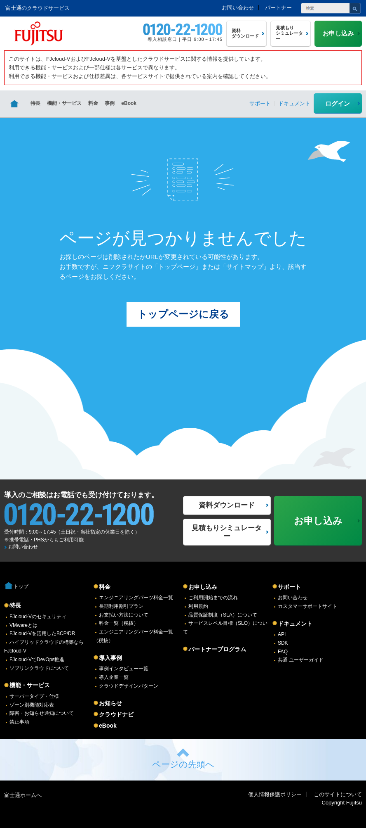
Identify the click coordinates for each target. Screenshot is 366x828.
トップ (21, 586)
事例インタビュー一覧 (123, 668)
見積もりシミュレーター (227, 532)
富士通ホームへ (23, 795)
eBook (128, 103)
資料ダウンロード (227, 505)
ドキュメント (295, 623)
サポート (289, 587)
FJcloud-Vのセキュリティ (37, 616)
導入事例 (110, 658)
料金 (93, 103)
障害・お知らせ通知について (41, 713)
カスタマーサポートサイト (307, 606)
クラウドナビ (116, 714)
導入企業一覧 (114, 677)
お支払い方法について (123, 615)
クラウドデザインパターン (128, 686)
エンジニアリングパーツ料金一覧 (136, 597)
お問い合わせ (238, 8)
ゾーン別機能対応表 (31, 705)
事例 (110, 103)
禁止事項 (19, 722)
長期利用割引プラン (121, 606)
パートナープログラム (217, 649)
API (282, 634)
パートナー (278, 8)
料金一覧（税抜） (118, 623)
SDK (283, 643)
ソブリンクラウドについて (39, 668)
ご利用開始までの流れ (213, 597)
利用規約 (198, 606)
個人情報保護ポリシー (275, 794)
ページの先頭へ (183, 764)
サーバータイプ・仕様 (34, 696)
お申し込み (202, 587)
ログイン (337, 103)
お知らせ (110, 703)
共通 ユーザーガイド (301, 660)
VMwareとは (23, 625)
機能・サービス (64, 103)
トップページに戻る (183, 314)
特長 (35, 103)
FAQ (283, 652)
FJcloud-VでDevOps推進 (36, 659)
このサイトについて (338, 794)
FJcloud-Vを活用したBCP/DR (42, 633)
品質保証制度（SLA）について (222, 615)
